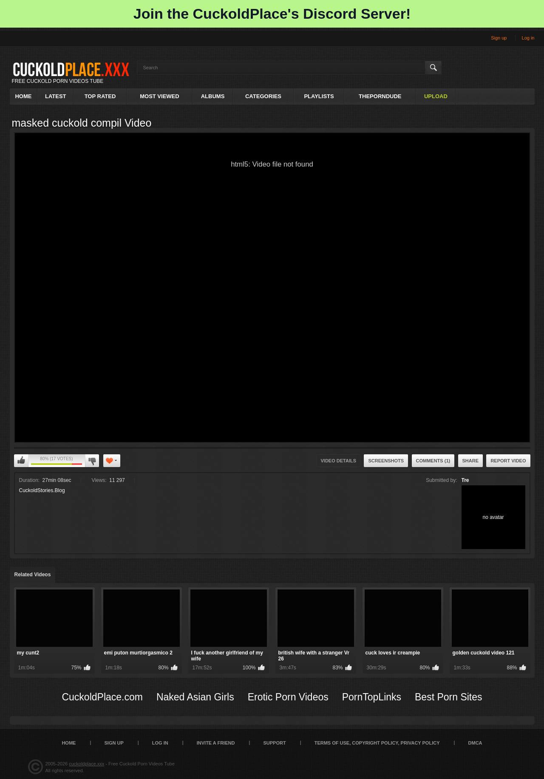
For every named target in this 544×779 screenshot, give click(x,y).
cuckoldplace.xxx (86, 763)
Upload (436, 96)
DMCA (475, 742)
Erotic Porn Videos (288, 697)
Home (23, 96)
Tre (465, 480)
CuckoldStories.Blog (42, 490)
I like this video (21, 460)
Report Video (508, 460)
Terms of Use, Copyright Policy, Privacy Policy (377, 742)
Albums (213, 96)
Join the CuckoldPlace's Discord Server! (272, 14)
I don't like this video (92, 460)
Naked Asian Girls (195, 697)
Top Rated (100, 96)
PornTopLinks (371, 697)
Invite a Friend (216, 742)
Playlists (319, 96)
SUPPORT (274, 742)
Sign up (499, 37)
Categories (263, 96)
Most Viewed (159, 96)
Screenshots (386, 460)
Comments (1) (433, 460)
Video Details (339, 460)
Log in (528, 37)
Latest (55, 96)
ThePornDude (380, 96)
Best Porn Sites (448, 697)
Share (470, 460)
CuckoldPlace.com (102, 697)
